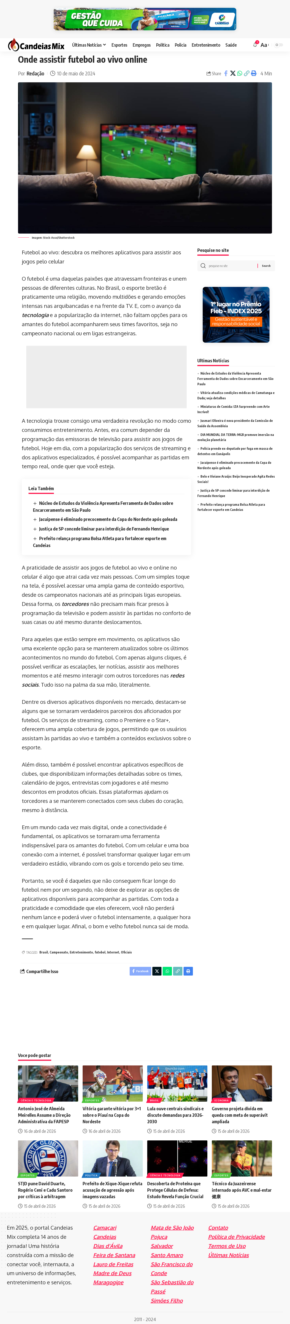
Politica (91, 1173)
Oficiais (126, 950)
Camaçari (104, 1225)
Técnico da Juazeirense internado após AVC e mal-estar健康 (242, 1187)
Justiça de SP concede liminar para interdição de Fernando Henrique (104, 526)
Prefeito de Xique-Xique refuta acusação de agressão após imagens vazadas (112, 1187)
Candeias (104, 1234)
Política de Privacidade (236, 1234)
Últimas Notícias (228, 1252)
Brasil (43, 950)
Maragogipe (108, 1279)
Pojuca (159, 1234)
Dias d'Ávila (107, 1243)
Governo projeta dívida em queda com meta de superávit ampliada (240, 1112)
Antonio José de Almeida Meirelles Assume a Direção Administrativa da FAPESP (44, 1112)
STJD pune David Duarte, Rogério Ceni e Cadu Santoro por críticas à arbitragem (45, 1187)
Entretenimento (81, 950)
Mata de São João (172, 1225)
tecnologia (35, 312)
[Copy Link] (246, 71)
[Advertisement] (106, 374)
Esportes (92, 1098)
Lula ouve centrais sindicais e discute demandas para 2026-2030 (175, 1112)
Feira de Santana (114, 1252)
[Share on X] (233, 71)
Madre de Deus (112, 1270)
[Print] (253, 71)
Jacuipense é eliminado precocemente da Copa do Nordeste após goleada (108, 516)
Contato (218, 1225)
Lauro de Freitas (113, 1261)
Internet (113, 950)
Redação (36, 71)
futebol (100, 950)
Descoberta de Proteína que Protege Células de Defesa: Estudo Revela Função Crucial (175, 1187)
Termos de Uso (226, 1243)
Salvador (162, 1243)
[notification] (255, 42)
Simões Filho (167, 1298)
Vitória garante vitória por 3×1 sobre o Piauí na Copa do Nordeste (112, 1112)
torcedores (75, 601)
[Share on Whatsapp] (240, 71)
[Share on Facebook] (226, 71)
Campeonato (59, 950)
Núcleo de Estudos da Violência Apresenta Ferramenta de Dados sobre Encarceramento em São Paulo (235, 376)
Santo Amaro (167, 1252)
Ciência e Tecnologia (36, 1098)
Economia (221, 1098)
